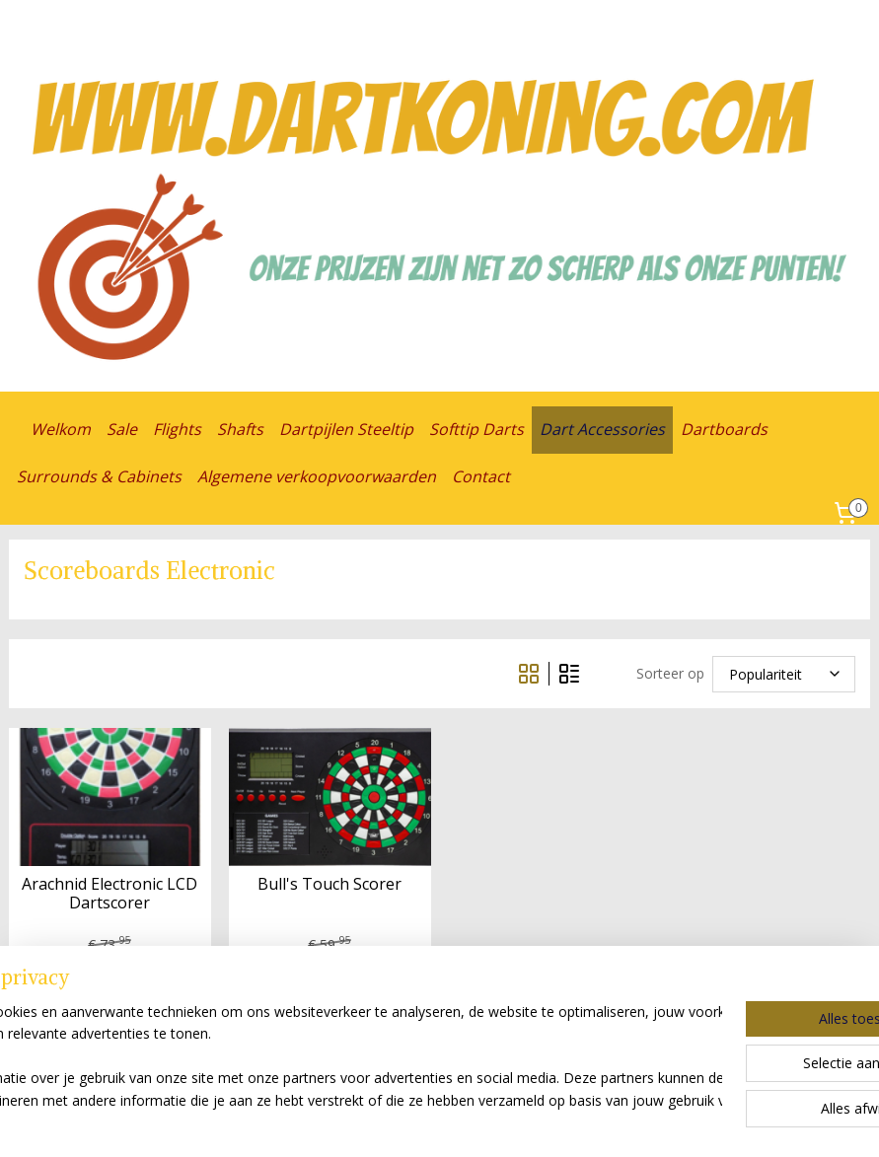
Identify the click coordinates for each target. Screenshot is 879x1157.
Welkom (61, 429)
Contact (481, 476)
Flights (177, 429)
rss (426, 1121)
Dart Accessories (602, 429)
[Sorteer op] (783, 673)
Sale (122, 429)
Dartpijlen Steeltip (346, 429)
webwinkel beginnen (502, 1121)
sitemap (385, 1121)
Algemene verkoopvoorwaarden (316, 476)
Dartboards (724, 429)
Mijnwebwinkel (674, 1121)
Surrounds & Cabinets (99, 476)
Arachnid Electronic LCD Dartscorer (109, 893)
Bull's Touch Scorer (329, 884)
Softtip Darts (476, 429)
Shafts (240, 429)
